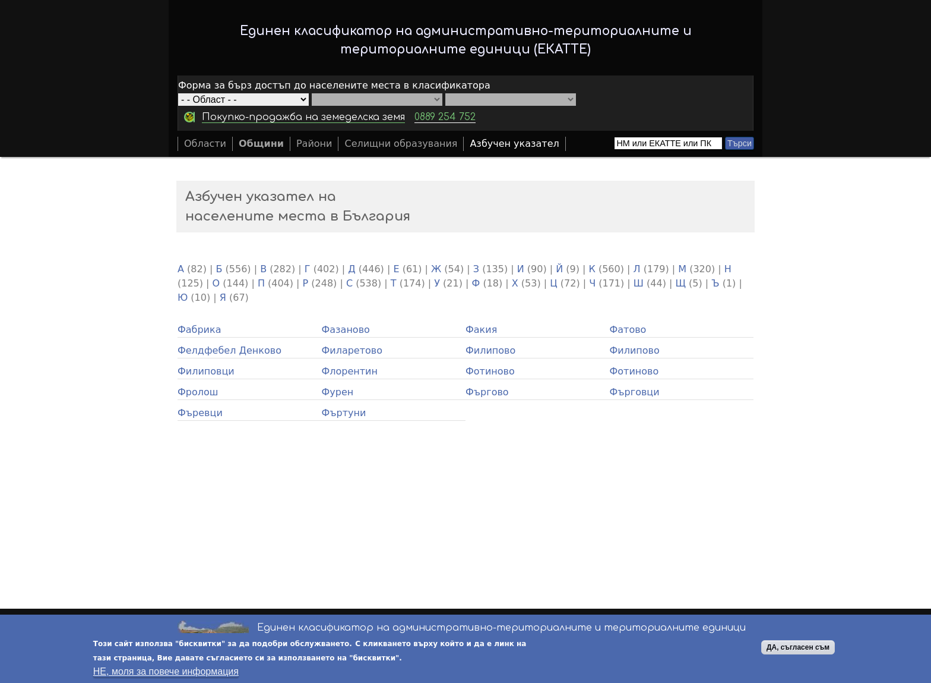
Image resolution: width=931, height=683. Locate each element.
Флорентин (350, 371)
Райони (314, 143)
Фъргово (487, 392)
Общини (261, 143)
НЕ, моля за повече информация (166, 671)
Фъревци (200, 412)
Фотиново (490, 371)
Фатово (628, 329)
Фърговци (635, 392)
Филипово (490, 350)
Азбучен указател (514, 143)
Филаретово (352, 350)
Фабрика (199, 329)
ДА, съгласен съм (798, 647)
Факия (481, 329)
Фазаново (346, 329)
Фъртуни (344, 412)
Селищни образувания (400, 143)
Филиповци (206, 371)
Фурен (338, 392)
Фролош (198, 392)
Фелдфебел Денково (229, 350)
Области (205, 143)
